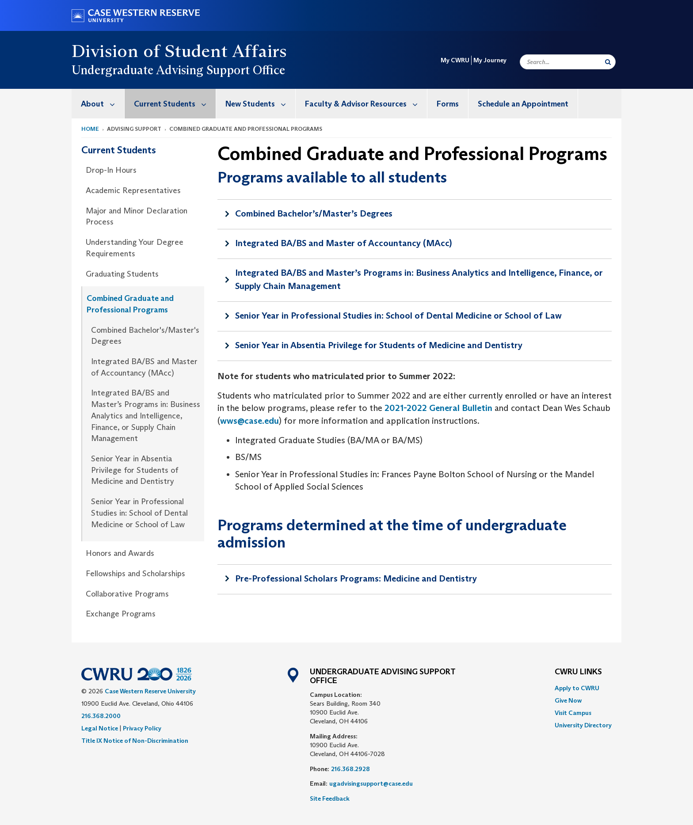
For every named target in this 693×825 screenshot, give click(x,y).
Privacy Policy (142, 728)
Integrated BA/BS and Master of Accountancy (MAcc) (144, 367)
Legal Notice (99, 728)
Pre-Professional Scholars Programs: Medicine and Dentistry (356, 578)
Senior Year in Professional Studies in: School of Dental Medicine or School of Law (139, 513)
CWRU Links (578, 672)
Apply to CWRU (577, 688)
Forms (448, 104)
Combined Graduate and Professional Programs (130, 304)
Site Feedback (330, 798)
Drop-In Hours (111, 170)
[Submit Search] (608, 61)
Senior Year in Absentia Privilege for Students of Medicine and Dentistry (134, 470)
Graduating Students (122, 274)
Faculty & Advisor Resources (366, 103)
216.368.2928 (350, 769)
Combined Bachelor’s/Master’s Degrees (313, 213)
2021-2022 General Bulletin (438, 408)
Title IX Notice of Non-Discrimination (134, 741)
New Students (260, 103)
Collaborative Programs (127, 594)
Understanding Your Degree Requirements (134, 248)
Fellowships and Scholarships (135, 573)
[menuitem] (98, 103)
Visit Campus (573, 713)
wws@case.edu (249, 420)
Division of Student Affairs (179, 51)
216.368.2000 (101, 716)
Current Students (175, 103)
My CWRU (455, 60)
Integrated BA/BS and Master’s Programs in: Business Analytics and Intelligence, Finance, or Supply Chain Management (145, 415)
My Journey (489, 60)
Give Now (568, 700)
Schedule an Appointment (523, 104)
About (102, 103)
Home (90, 128)
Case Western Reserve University (150, 691)
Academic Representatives (133, 190)
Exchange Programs (121, 614)
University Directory (583, 725)
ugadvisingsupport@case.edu (371, 783)
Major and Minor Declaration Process (136, 216)
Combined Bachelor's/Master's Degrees (145, 335)
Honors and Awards (120, 553)
